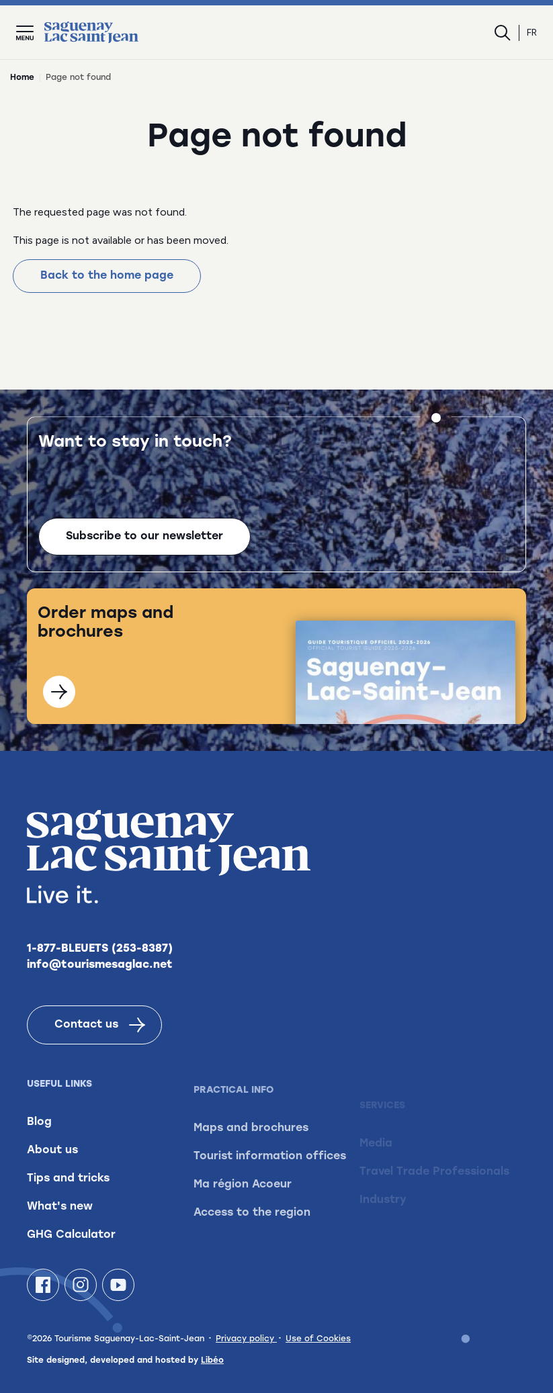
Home (22, 78)
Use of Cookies (318, 1339)
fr (532, 32)
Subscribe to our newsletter (144, 537)
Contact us (99, 1038)
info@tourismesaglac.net (100, 978)
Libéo (212, 1361)
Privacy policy (246, 1339)
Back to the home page (106, 276)
